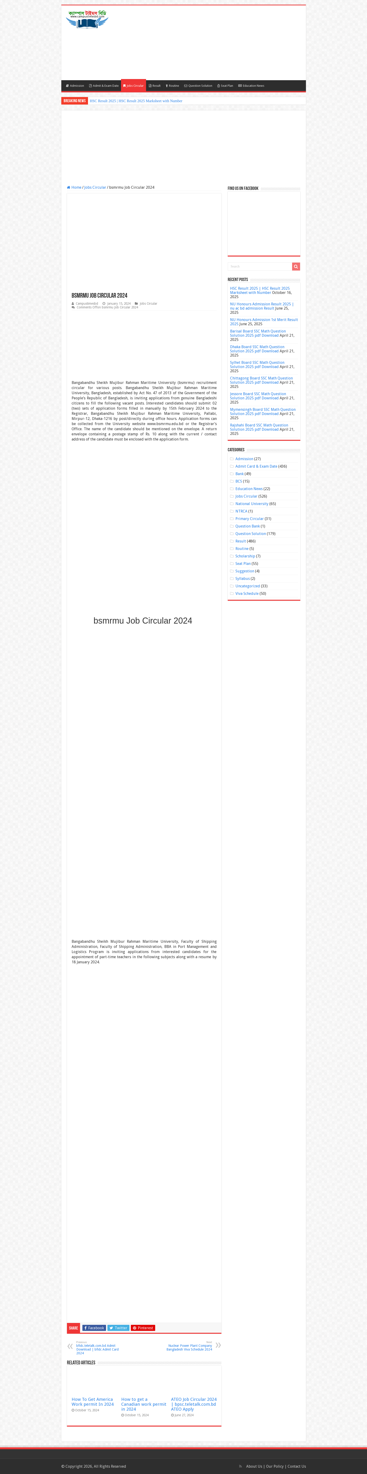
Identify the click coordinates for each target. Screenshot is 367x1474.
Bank (239, 474)
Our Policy (275, 1466)
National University (251, 504)
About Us (254, 1466)
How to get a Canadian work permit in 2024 (143, 1404)
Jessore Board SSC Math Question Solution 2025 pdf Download (258, 396)
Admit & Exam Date (104, 85)
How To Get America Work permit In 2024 (93, 1402)
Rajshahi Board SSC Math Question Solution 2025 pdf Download (259, 427)
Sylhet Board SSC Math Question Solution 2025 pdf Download (257, 364)
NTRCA (241, 511)
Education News (251, 85)
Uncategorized (247, 586)
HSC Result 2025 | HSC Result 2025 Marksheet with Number (136, 101)
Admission (75, 85)
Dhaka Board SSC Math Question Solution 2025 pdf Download (257, 349)
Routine (172, 85)
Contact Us (297, 1466)
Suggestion (244, 571)
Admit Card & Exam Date (256, 466)
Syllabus (242, 578)
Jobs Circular (133, 85)
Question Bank (247, 526)
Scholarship (245, 556)
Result (155, 85)
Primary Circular (249, 519)
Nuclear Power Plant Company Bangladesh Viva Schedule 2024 (188, 1346)
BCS (238, 481)
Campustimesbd (87, 303)
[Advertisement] (217, 43)
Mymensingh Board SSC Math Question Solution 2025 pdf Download (263, 411)
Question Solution (198, 85)
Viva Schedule (247, 593)
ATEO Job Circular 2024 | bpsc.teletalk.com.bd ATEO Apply (194, 1404)
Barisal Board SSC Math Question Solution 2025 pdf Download (258, 333)
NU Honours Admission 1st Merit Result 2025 (264, 322)
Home (74, 187)
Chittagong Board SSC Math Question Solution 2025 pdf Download (261, 380)
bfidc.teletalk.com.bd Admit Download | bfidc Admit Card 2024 (100, 1348)
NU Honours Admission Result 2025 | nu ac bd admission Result (262, 306)
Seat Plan (225, 85)
